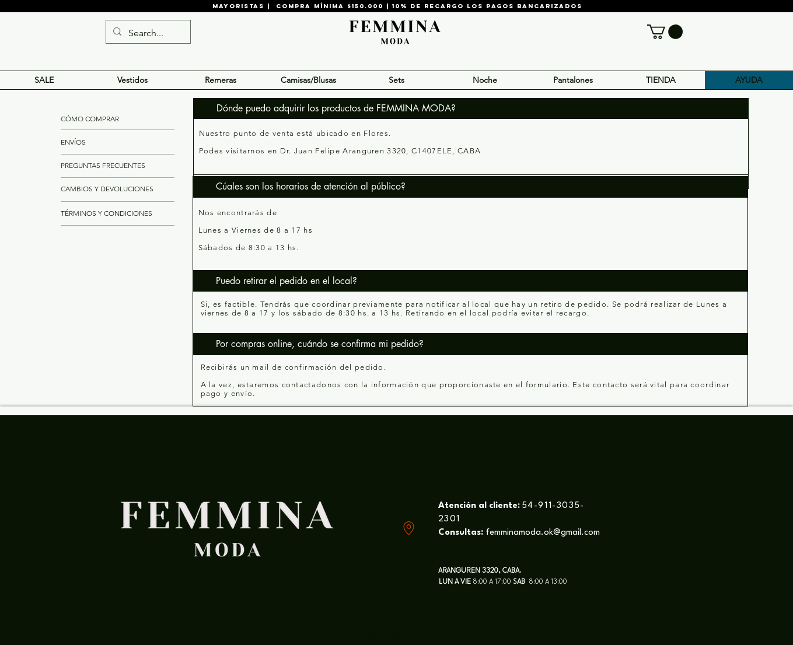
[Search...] (147, 33)
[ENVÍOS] (73, 143)
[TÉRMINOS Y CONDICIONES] (107, 214)
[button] (665, 31)
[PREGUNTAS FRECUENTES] (103, 166)
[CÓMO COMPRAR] (101, 119)
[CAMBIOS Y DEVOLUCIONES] (107, 189)
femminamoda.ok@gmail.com (542, 532)
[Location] (408, 528)
